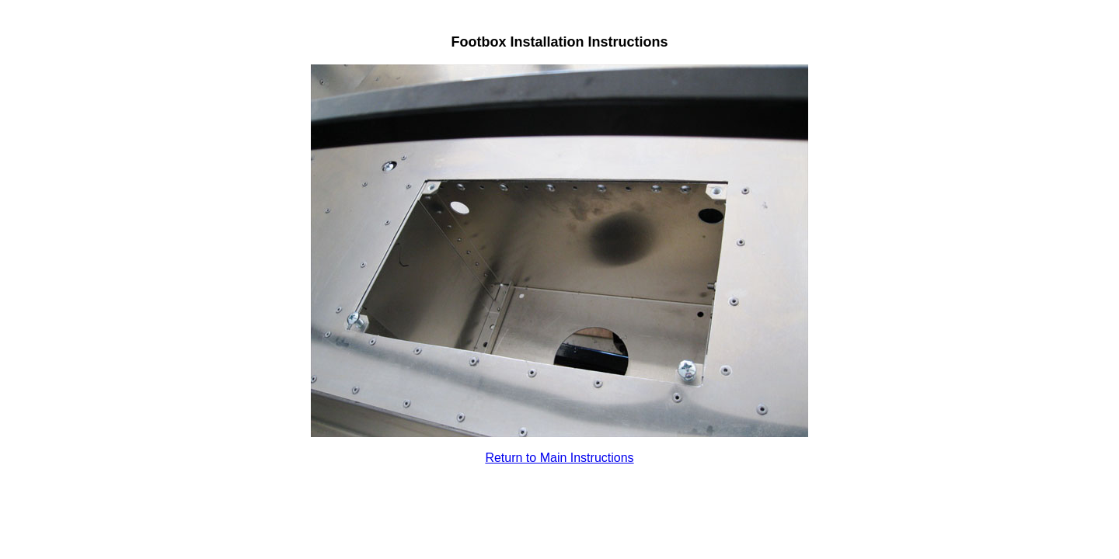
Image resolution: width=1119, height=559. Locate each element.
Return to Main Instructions (559, 457)
